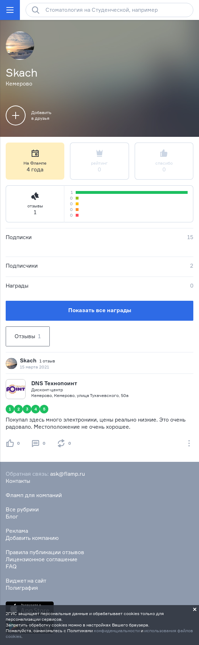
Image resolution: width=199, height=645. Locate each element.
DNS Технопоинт (54, 383)
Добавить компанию (32, 538)
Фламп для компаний (34, 495)
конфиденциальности (117, 630)
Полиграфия (22, 587)
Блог (12, 516)
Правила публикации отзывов (45, 552)
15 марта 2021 (34, 367)
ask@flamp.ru (67, 473)
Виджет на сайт (26, 580)
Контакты (18, 481)
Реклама (17, 530)
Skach (28, 360)
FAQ (11, 566)
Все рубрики (22, 509)
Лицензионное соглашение (41, 559)
